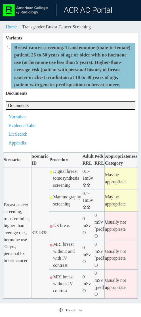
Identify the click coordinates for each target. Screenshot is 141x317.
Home (11, 26)
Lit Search (18, 134)
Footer (67, 310)
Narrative (17, 116)
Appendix (17, 142)
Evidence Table (23, 125)
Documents (18, 105)
